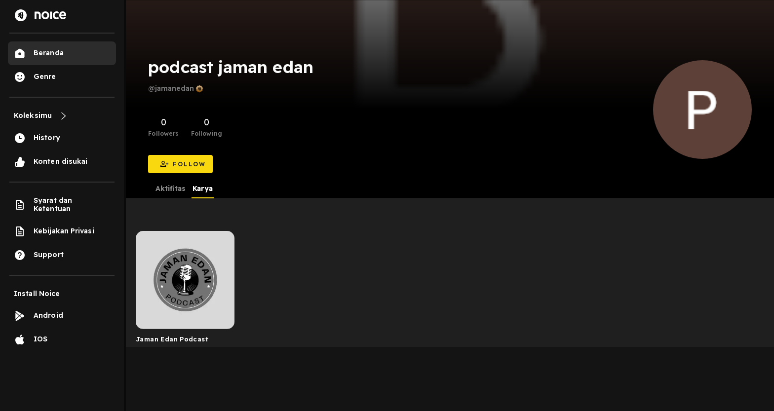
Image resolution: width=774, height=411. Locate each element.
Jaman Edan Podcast (172, 339)
